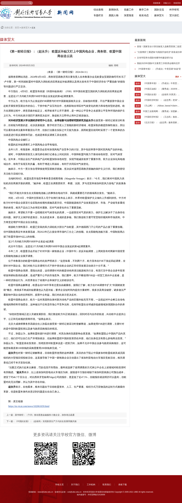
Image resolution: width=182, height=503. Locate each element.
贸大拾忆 (174, 15)
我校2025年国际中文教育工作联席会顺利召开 (158, 63)
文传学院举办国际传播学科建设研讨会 (155, 57)
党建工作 (129, 9)
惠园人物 (113, 15)
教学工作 (144, 9)
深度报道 (129, 15)
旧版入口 (167, 3)
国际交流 (159, 9)
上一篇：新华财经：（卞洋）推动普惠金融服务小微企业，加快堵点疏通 (40, 415)
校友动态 (144, 15)
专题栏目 (98, 15)
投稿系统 (177, 3)
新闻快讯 (113, 9)
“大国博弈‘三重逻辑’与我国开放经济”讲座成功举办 (158, 53)
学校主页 (59, 484)
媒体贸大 (159, 15)
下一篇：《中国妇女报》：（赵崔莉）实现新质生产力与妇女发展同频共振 (42, 421)
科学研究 (174, 9)
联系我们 (107, 484)
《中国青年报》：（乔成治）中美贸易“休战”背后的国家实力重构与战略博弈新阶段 (158, 70)
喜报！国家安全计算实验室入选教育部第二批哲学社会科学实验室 (158, 47)
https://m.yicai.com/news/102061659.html (28, 406)
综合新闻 (98, 9)
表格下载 (122, 484)
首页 (17, 27)
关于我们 (75, 484)
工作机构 (91, 484)
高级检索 (156, 3)
